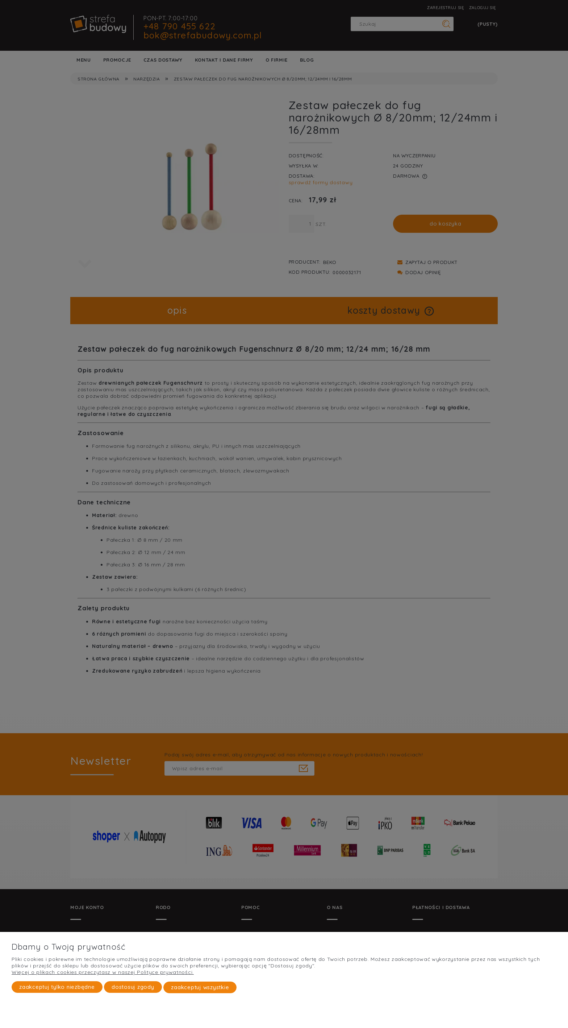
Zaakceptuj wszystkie (200, 987)
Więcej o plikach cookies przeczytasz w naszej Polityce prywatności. (103, 972)
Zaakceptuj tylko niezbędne (57, 987)
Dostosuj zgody (133, 987)
